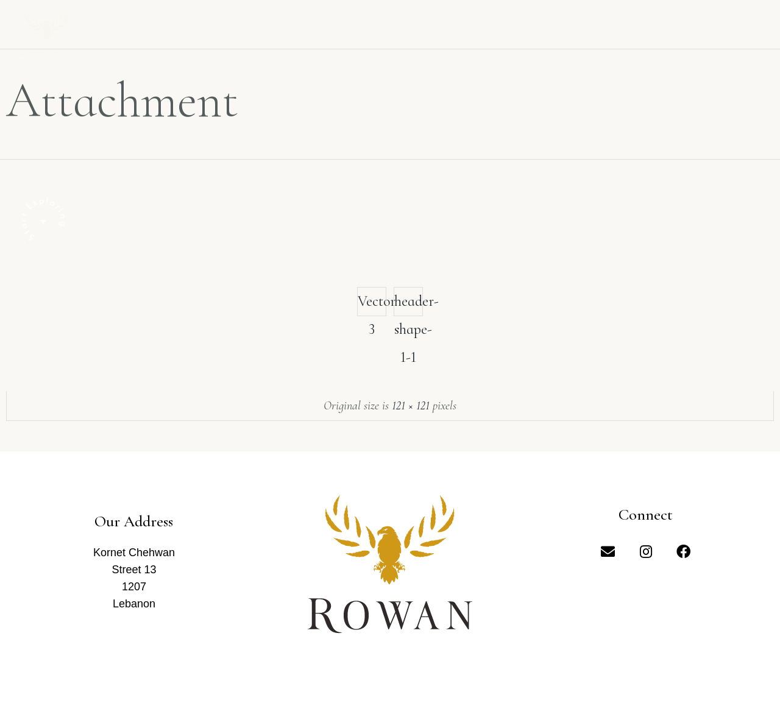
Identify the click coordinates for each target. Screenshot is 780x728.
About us (248, 26)
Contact (508, 26)
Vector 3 (372, 304)
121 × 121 (411, 405)
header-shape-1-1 (408, 304)
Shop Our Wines (619, 26)
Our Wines (341, 26)
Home (176, 26)
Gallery (428, 26)
